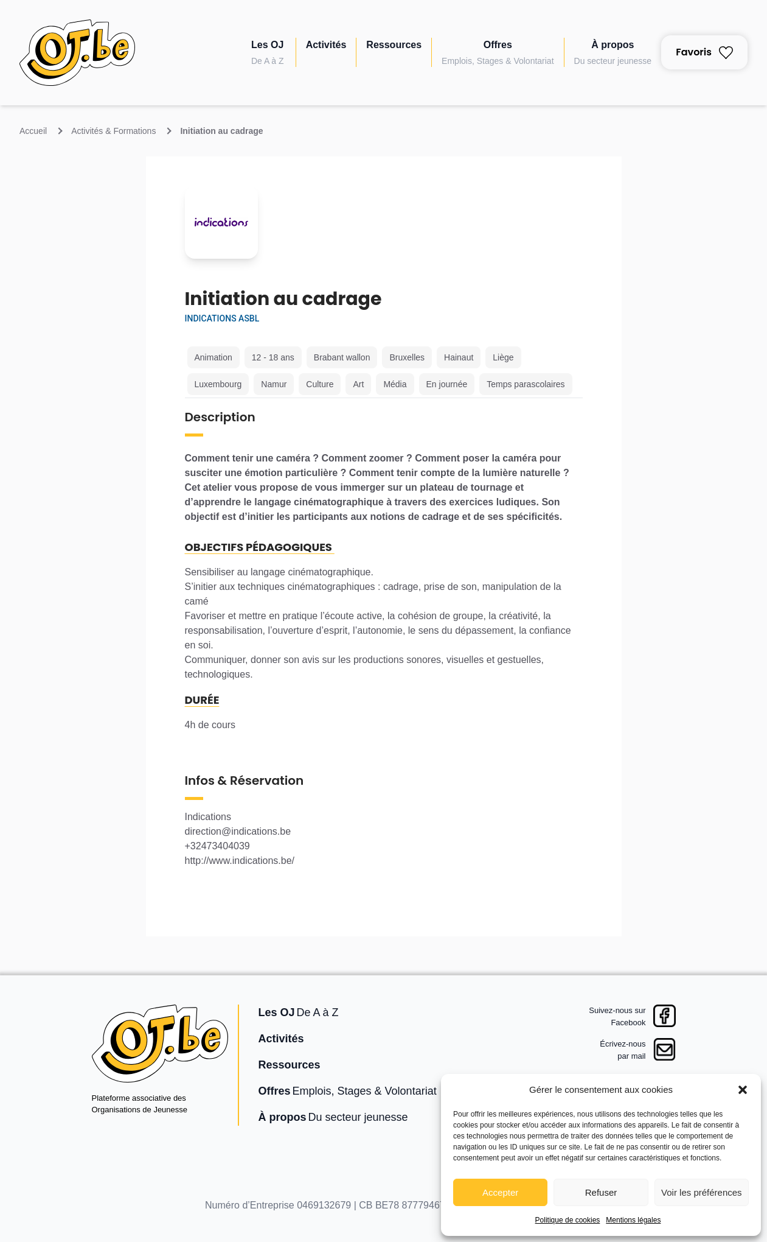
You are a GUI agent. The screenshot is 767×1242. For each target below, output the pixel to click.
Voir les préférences (701, 1192)
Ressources (394, 45)
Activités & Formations (113, 131)
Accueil (33, 131)
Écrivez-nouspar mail (622, 1050)
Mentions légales (633, 1220)
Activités (326, 45)
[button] (743, 1090)
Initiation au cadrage (221, 131)
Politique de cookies (567, 1220)
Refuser (601, 1192)
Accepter (500, 1192)
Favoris (704, 52)
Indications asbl (222, 318)
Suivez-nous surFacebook (617, 1016)
